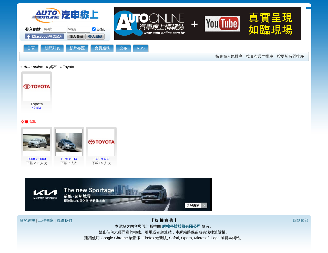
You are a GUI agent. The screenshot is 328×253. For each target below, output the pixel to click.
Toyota (68, 67)
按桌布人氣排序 (229, 56)
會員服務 (102, 48)
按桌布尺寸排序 (259, 56)
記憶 (101, 29)
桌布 (123, 48)
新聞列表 (52, 48)
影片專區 (77, 48)
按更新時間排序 (290, 56)
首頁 (31, 48)
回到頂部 (300, 220)
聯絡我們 (64, 220)
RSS (141, 48)
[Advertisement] (263, 142)
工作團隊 (46, 220)
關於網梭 (27, 220)
